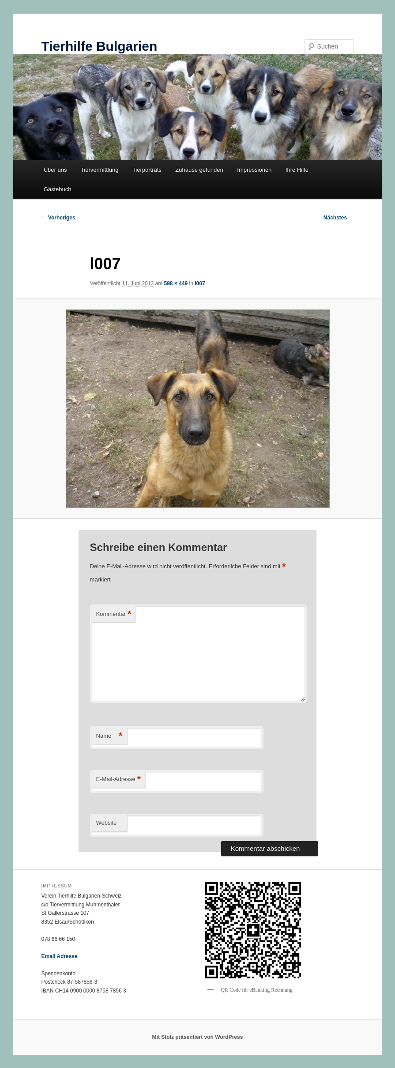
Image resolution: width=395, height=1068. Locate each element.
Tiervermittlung (99, 169)
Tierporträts (147, 169)
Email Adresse (59, 956)
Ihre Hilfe (297, 169)
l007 (200, 283)
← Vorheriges (58, 218)
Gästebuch (57, 189)
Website (106, 822)
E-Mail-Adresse (118, 779)
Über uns (55, 169)
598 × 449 (176, 283)
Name (109, 736)
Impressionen (254, 169)
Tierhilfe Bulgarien (99, 46)
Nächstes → (339, 218)
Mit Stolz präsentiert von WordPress (197, 1037)
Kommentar (114, 614)
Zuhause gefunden (199, 169)
